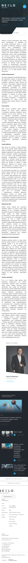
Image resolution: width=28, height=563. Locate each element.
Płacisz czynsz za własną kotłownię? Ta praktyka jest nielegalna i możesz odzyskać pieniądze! (19, 462)
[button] (2, 560)
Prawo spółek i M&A (21, 438)
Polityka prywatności (6, 557)
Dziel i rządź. (18, 436)
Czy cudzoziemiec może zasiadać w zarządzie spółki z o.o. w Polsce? (20, 474)
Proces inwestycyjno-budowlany (10, 33)
